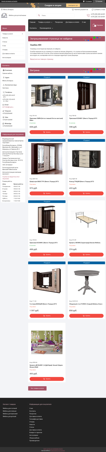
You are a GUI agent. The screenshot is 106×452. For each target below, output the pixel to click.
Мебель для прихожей (10, 413)
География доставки (36, 419)
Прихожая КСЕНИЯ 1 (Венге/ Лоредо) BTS (83, 118)
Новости (5, 38)
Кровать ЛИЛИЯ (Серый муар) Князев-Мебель (84, 242)
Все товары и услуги (37, 388)
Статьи (4, 42)
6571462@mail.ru (7, 107)
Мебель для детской (9, 416)
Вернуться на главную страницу (41, 59)
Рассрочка (59, 22)
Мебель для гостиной (10, 408)
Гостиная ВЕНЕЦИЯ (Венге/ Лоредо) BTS (43, 304)
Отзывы (4, 49)
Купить (48, 132)
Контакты (33, 28)
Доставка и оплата (72, 22)
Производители (45, 28)
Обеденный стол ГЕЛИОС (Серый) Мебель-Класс (85, 304)
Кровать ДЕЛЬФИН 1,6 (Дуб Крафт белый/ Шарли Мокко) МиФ (46, 366)
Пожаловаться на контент (58, 450)
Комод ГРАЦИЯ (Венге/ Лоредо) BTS (81, 181)
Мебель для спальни (9, 411)
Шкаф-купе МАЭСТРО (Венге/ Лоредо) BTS (44, 181)
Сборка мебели (34, 438)
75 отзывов (88, 1)
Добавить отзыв (99, 9)
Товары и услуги (44, 22)
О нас (84, 22)
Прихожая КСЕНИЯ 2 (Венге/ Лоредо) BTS (44, 242)
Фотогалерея (6, 57)
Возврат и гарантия (35, 432)
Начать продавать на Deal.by (9, 1)
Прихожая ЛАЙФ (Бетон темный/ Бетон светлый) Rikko (46, 119)
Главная (32, 22)
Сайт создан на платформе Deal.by (53, 449)
